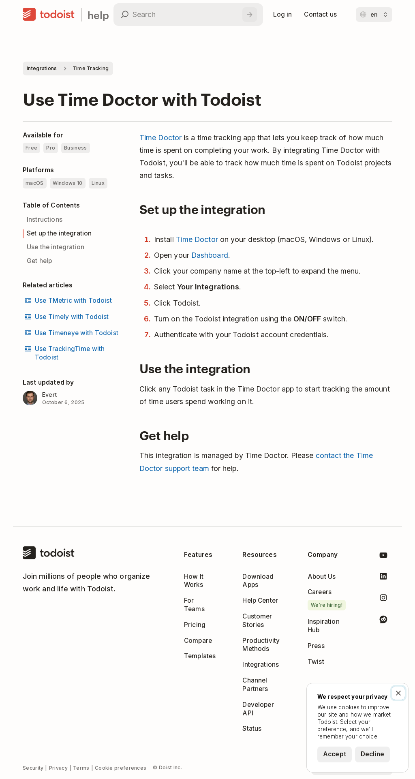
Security (33, 768)
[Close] (398, 693)
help (98, 14)
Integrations (42, 68)
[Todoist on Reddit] (383, 620)
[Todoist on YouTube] (383, 556)
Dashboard (209, 255)
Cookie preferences (120, 768)
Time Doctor (160, 137)
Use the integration (55, 247)
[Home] (49, 14)
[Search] (249, 14)
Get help (39, 261)
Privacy (58, 768)
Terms (81, 768)
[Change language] (374, 14)
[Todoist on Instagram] (383, 599)
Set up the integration (59, 233)
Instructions (44, 219)
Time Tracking (91, 68)
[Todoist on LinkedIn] (383, 577)
